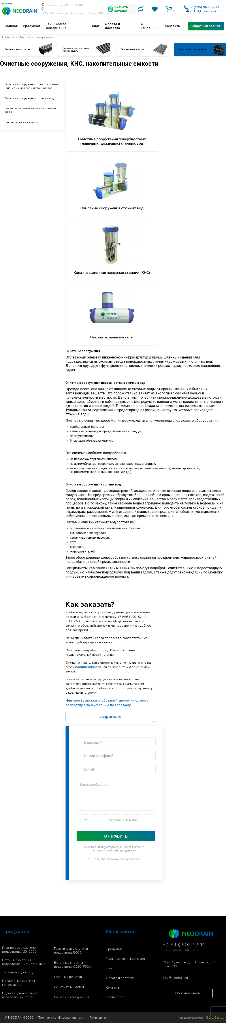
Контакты (173, 26)
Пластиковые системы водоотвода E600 (71, 950)
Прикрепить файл (122, 819)
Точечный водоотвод (18, 972)
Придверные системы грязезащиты (18, 982)
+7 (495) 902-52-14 (204, 7)
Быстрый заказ (110, 717)
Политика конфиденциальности (61, 1017)
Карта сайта (115, 997)
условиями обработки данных (114, 850)
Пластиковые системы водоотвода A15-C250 (19, 949)
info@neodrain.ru (207, 11)
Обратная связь (187, 993)
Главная (11, 26)
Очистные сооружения (71, 997)
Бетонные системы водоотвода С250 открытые (23, 962)
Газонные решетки (68, 976)
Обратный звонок (205, 26)
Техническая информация (56, 26)
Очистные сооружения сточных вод (29, 98)
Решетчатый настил (69, 987)
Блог (96, 26)
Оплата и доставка (112, 26)
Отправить (116, 836)
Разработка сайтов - (201, 1017)
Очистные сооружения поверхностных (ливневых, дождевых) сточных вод (31, 86)
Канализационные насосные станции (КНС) (30, 110)
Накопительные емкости (21, 122)
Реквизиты (98, 1017)
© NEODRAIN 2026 (18, 1017)
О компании (148, 26)
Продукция (32, 26)
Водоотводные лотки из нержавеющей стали (20, 995)
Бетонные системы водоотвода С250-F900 (72, 964)
